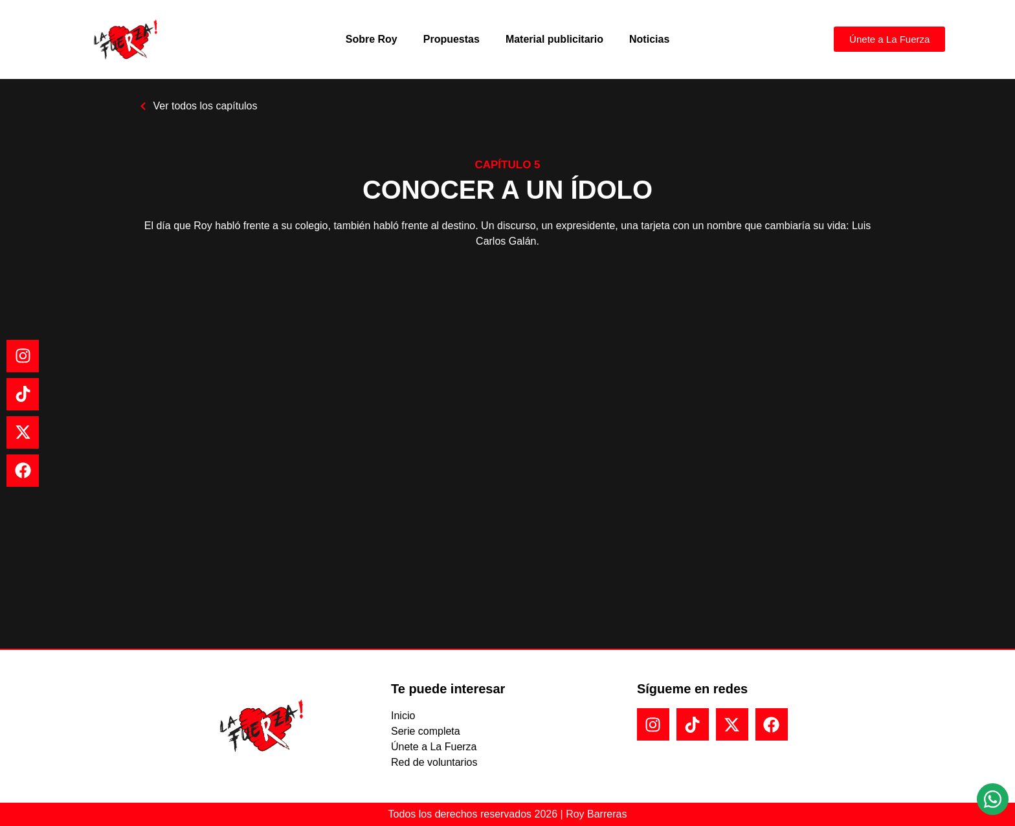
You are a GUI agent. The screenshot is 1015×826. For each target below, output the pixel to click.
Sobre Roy (371, 39)
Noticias (649, 39)
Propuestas (451, 39)
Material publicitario (554, 39)
